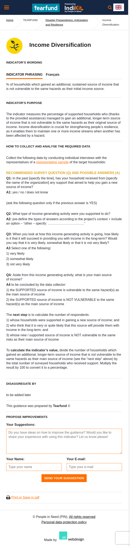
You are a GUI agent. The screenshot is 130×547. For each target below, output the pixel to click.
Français (52, 74)
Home (9, 20)
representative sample (52, 162)
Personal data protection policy (64, 522)
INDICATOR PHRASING (24, 74)
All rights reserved (82, 517)
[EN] (118, 7)
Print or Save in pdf (25, 497)
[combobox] (118, 7)
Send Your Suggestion (64, 478)
